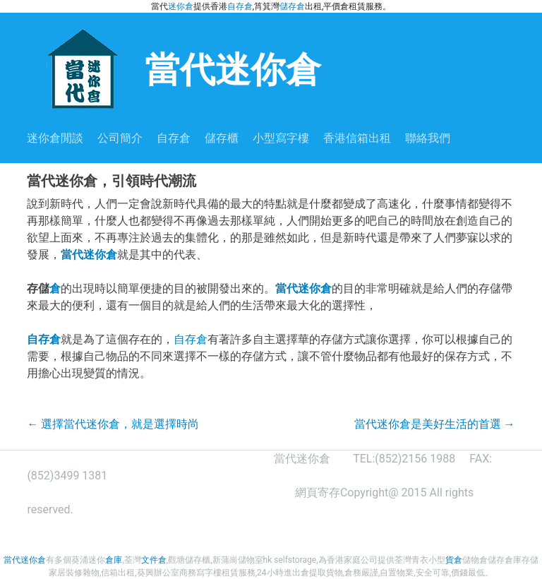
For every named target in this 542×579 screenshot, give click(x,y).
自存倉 (240, 6)
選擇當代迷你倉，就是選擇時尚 (113, 424)
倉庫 (113, 560)
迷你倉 (180, 6)
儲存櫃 (222, 138)
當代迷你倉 (174, 68)
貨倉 (453, 560)
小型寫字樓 (281, 138)
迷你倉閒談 (55, 138)
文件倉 (154, 560)
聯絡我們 (427, 138)
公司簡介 (120, 138)
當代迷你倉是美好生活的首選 (434, 424)
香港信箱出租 (357, 138)
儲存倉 (292, 6)
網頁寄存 (317, 492)
